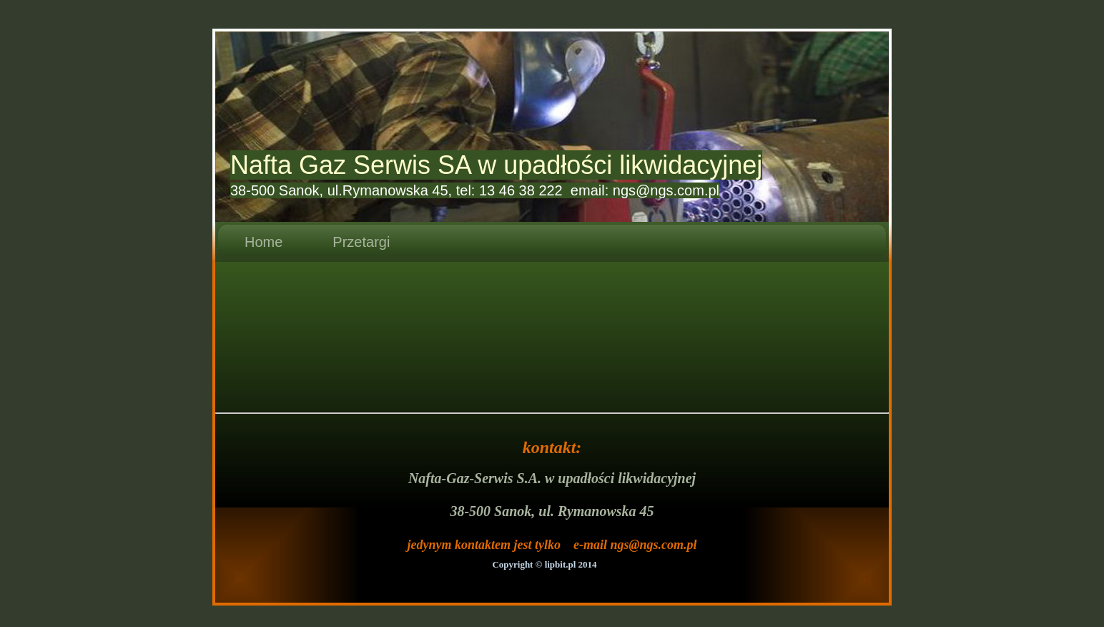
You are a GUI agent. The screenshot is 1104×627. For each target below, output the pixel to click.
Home (263, 242)
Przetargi (361, 242)
